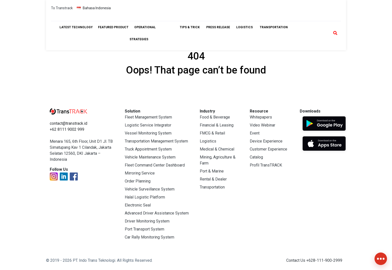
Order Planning (137, 181)
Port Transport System (144, 229)
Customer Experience (268, 149)
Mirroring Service (140, 173)
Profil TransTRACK (266, 165)
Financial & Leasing (217, 125)
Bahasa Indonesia (94, 8)
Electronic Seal (138, 205)
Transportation (212, 187)
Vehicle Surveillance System (149, 189)
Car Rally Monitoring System (149, 237)
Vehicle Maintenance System (150, 157)
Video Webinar (262, 125)
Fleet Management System (148, 117)
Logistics (208, 141)
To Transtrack (62, 8)
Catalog (256, 157)
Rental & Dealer (213, 179)
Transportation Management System (156, 141)
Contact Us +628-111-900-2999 (314, 260)
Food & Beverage (215, 117)
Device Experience (266, 141)
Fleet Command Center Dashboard (155, 165)
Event (255, 133)
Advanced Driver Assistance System (157, 213)
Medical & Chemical (217, 149)
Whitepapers (261, 117)
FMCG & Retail (212, 133)
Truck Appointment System (148, 149)
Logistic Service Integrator (148, 125)
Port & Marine (212, 171)
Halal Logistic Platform (145, 197)
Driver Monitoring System (147, 221)
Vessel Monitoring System (148, 133)
